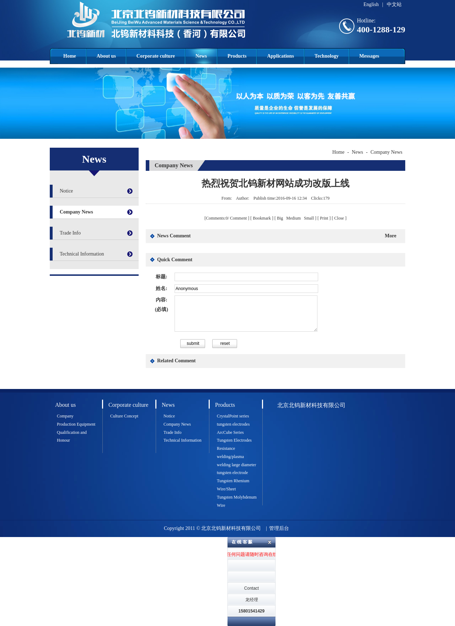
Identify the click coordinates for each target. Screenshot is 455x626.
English (371, 4)
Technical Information (82, 254)
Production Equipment (76, 424)
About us (106, 56)
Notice (66, 191)
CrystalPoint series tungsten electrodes (233, 420)
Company (65, 416)
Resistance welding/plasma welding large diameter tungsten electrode (236, 460)
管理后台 (279, 528)
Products (237, 56)
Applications (280, 56)
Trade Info (70, 233)
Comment (238, 218)
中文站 (394, 4)
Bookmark (262, 218)
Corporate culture (155, 56)
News (201, 56)
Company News (76, 212)
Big (280, 218)
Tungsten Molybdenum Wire (237, 501)
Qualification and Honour (72, 436)
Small (309, 218)
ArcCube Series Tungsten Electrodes (234, 436)
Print (324, 218)
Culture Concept (124, 416)
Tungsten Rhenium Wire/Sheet (233, 484)
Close (339, 218)
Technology (327, 56)
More (390, 235)
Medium (294, 218)
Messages (369, 56)
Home (69, 56)
